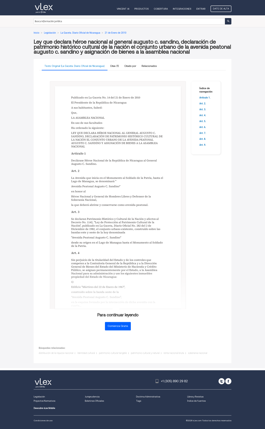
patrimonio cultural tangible (113, 353)
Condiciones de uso (43, 420)
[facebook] (228, 381)
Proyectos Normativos (44, 401)
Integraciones (182, 8)
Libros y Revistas (195, 396)
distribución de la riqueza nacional (56, 353)
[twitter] (222, 381)
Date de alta (221, 8)
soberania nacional (197, 353)
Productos (141, 8)
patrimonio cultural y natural (145, 353)
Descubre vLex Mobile (44, 408)
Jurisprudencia (92, 396)
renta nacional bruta (174, 353)
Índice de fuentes (196, 401)
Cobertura (161, 8)
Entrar (201, 8)
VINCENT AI (123, 8)
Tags (138, 401)
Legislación (39, 396)
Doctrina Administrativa (148, 396)
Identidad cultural (86, 353)
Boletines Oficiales (94, 401)
